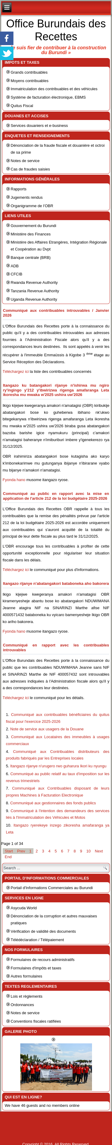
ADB (15, 266)
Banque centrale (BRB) (31, 257)
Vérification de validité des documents (43, 931)
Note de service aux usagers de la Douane (47, 729)
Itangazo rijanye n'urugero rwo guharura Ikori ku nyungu (58, 766)
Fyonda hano (14, 479)
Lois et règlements (26, 996)
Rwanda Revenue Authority (34, 282)
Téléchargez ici (16, 371)
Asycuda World (24, 908)
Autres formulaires (26, 976)
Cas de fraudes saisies (30, 169)
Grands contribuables (29, 72)
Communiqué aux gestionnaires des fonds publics (53, 803)
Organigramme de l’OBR (32, 206)
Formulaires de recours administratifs (43, 959)
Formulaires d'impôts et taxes (36, 968)
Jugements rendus (27, 197)
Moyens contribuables (29, 80)
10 (88, 851)
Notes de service (25, 160)
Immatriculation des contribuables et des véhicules (54, 89)
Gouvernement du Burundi (33, 225)
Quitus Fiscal (22, 105)
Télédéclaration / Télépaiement (37, 940)
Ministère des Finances (31, 234)
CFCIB (16, 274)
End (8, 857)
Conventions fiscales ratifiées (36, 1021)
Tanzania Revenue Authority (35, 291)
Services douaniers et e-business (39, 125)
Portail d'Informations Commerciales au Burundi (52, 888)
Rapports (19, 189)
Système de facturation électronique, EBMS (48, 97)
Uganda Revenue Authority (34, 299)
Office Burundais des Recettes (56, 30)
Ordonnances (22, 1004)
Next (99, 851)
